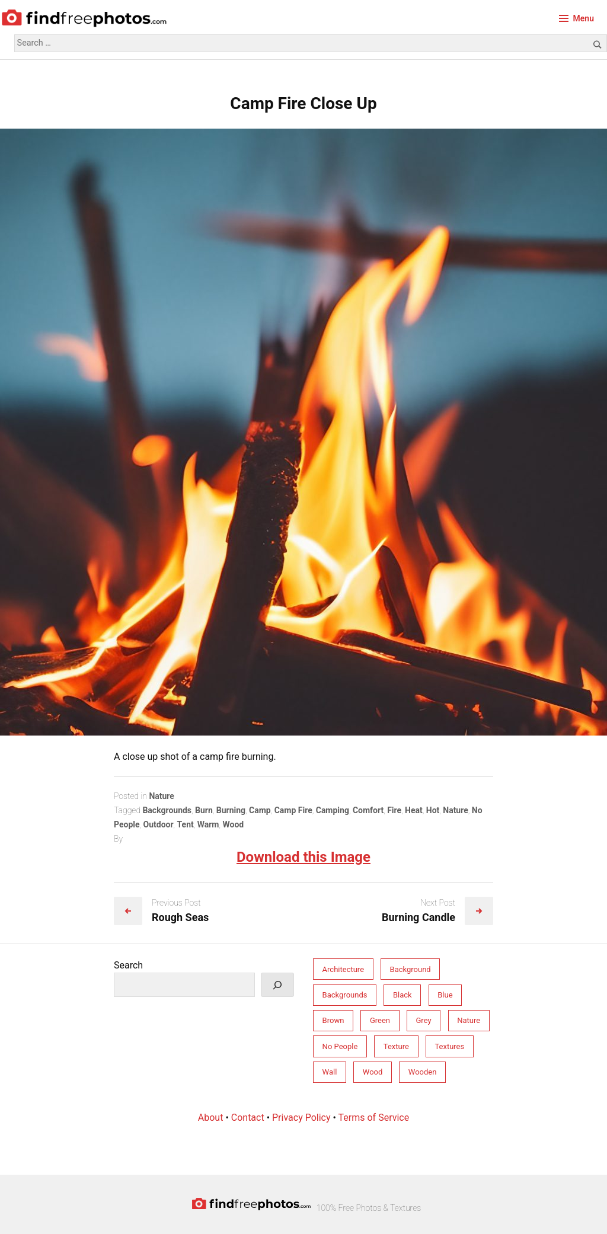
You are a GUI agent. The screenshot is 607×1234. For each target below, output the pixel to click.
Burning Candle (418, 917)
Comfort (368, 810)
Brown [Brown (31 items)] (333, 1020)
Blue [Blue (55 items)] (444, 994)
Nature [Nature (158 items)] (468, 1020)
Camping (332, 810)
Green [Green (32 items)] (380, 1020)
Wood (233, 824)
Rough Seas (180, 917)
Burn (204, 810)
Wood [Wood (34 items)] (373, 1071)
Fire (394, 810)
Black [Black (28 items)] (402, 994)
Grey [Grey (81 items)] (424, 1020)
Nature (161, 796)
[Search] (277, 985)
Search (128, 965)
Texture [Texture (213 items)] (396, 1046)
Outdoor (158, 824)
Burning (230, 810)
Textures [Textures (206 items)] (449, 1046)
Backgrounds (166, 810)
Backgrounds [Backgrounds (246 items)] (345, 994)
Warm (208, 824)
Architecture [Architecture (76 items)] (343, 969)
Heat (414, 810)
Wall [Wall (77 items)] (329, 1071)
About (210, 1117)
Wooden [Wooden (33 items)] (422, 1071)
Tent (185, 824)
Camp (260, 810)
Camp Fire (293, 810)
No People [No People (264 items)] (340, 1046)
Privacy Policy (301, 1117)
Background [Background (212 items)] (410, 969)
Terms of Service (374, 1117)
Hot (433, 810)
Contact (247, 1117)
